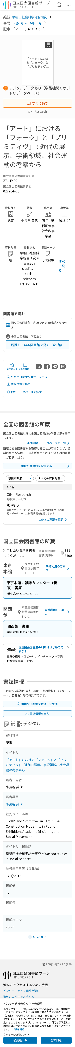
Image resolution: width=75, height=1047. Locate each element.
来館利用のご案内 (58, 568)
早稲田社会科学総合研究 (29, 17)
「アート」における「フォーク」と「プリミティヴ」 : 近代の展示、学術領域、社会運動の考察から (37, 764)
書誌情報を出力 (19, 384)
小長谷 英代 (14, 804)
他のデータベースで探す (24, 392)
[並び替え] (20, 478)
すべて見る (62, 266)
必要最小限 (20, 1040)
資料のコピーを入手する (18, 997)
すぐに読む (37, 103)
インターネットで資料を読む (21, 991)
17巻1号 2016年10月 (27, 23)
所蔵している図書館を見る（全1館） (37, 344)
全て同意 (56, 1040)
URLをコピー (25, 366)
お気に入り (12, 366)
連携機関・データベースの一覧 (49, 443)
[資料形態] (50, 478)
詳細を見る (18, 1029)
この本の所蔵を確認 (53, 519)
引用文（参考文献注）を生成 (27, 377)
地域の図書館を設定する (46, 466)
